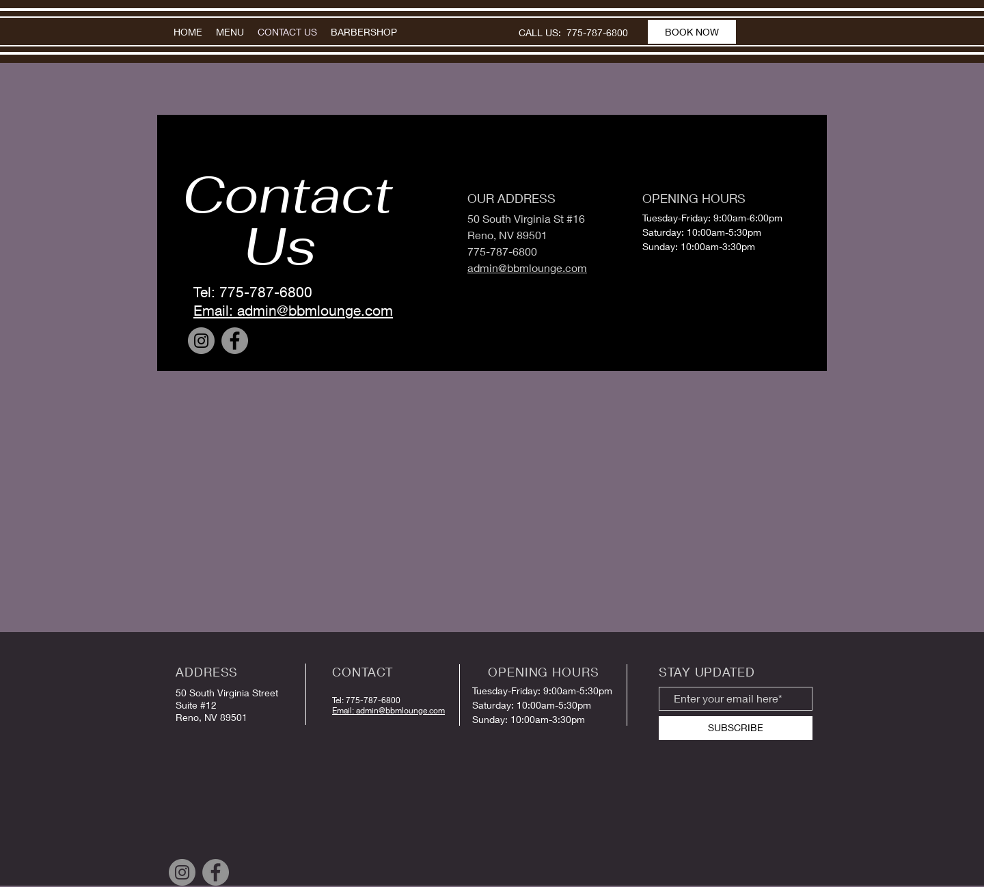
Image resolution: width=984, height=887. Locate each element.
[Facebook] (234, 340)
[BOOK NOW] (692, 32)
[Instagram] (201, 340)
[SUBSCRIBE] (735, 728)
